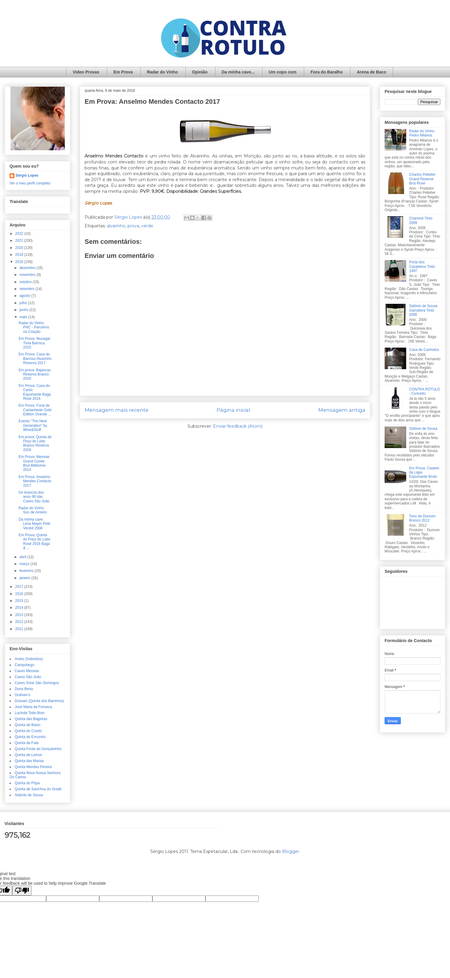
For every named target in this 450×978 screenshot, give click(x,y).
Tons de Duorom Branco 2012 (422, 518)
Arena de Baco (371, 72)
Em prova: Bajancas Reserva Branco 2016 (35, 374)
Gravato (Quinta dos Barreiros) (39, 701)
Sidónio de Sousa (29, 795)
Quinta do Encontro (30, 737)
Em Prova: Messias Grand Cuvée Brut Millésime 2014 (34, 463)
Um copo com (283, 72)
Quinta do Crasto (28, 731)
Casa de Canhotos (424, 350)
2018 (19, 262)
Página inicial (233, 410)
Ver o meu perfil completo (30, 183)
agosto (25, 296)
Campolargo (24, 665)
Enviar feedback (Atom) (237, 426)
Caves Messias (27, 671)
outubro (26, 282)
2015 (19, 601)
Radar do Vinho (162, 72)
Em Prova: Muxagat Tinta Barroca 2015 (34, 342)
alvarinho (116, 226)
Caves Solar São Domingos (37, 683)
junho (24, 310)
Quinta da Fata (26, 743)
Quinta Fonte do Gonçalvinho (38, 749)
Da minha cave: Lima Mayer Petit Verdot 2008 (34, 523)
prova (133, 226)
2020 (19, 248)
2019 (19, 255)
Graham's (22, 695)
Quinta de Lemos (28, 755)
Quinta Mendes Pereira (33, 767)
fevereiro (27, 571)
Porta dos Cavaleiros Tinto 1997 (422, 266)
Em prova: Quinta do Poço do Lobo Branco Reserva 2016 (35, 443)
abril (23, 557)
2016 (19, 594)
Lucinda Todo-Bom (30, 713)
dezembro (28, 268)
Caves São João (28, 677)
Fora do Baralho (326, 72)
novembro (28, 275)
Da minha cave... (238, 72)
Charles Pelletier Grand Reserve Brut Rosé (422, 178)
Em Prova (123, 72)
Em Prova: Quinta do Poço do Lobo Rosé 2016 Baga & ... (34, 541)
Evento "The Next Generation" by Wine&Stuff (33, 425)
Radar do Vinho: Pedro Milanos (422, 133)
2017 (19, 587)
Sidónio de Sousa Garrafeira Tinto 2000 (423, 310)
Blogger (290, 851)
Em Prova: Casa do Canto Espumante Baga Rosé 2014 (35, 392)
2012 (19, 622)
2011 (19, 629)
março (25, 564)
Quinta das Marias (29, 761)
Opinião (200, 72)
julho (24, 303)
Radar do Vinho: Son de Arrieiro (33, 510)
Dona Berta (24, 689)
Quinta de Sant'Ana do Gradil (38, 789)
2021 (19, 240)
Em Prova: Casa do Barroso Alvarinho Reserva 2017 (35, 358)
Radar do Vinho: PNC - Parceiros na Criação (34, 327)
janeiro (25, 578)
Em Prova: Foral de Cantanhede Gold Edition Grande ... (35, 409)
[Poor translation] (22, 891)
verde (147, 226)
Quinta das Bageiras (31, 719)
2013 (19, 615)
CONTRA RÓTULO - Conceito (424, 391)
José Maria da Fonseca (33, 707)
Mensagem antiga (341, 410)
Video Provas (86, 72)
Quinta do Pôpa (27, 783)
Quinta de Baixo (27, 725)
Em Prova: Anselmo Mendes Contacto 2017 (35, 481)
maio (24, 317)
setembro (27, 289)
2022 (19, 234)
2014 (19, 608)
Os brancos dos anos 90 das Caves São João (34, 496)
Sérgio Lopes (27, 175)
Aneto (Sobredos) (29, 659)
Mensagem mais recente (116, 410)
